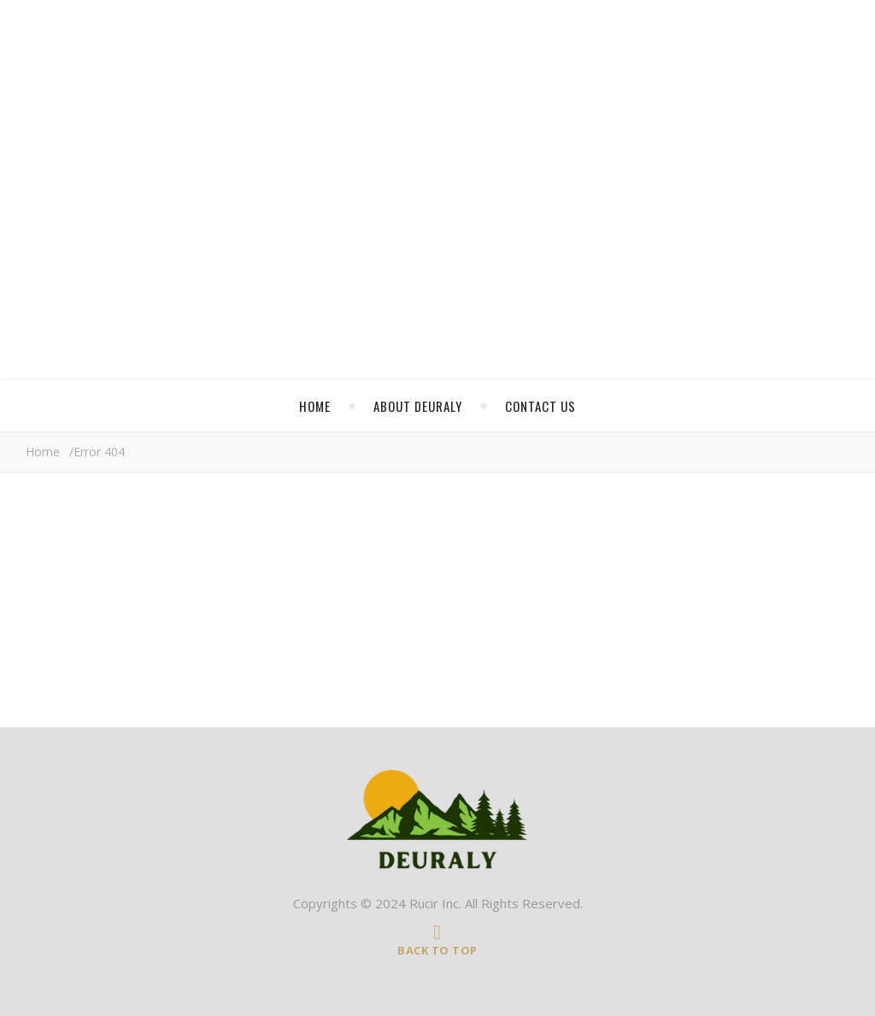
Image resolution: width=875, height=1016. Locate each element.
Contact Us (540, 405)
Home (315, 405)
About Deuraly (417, 405)
